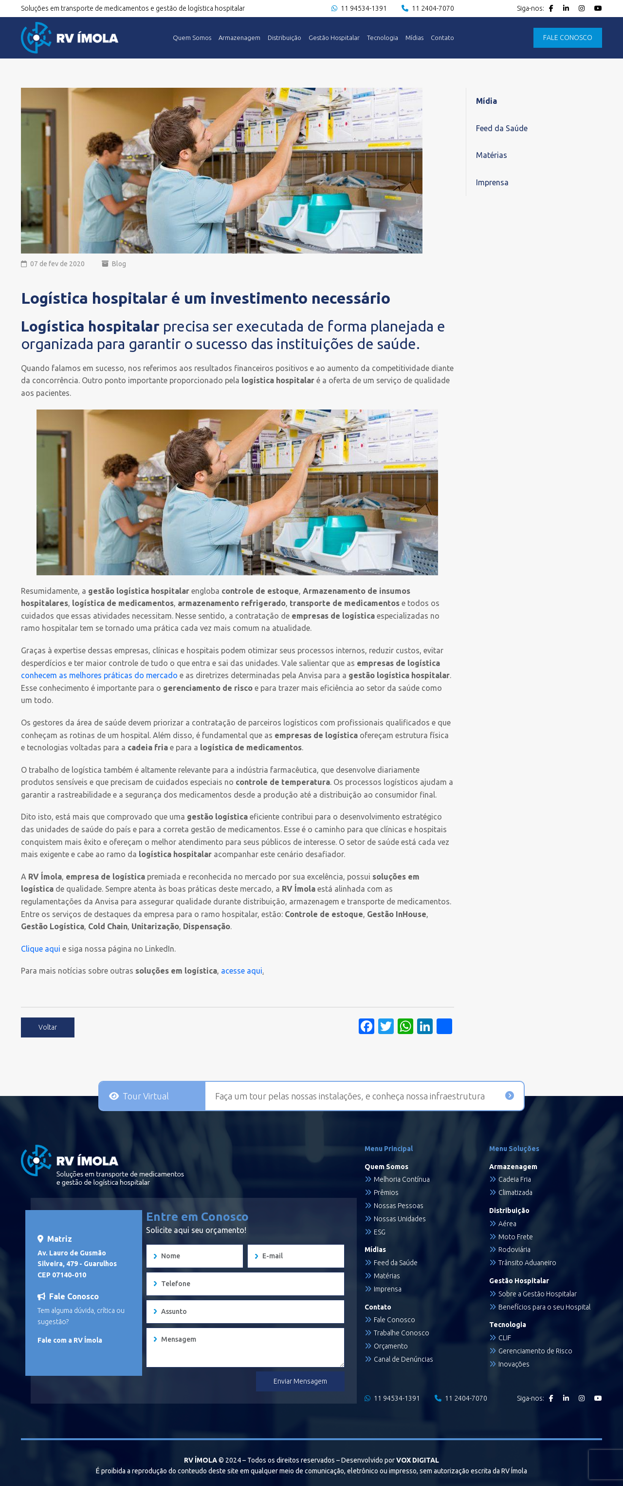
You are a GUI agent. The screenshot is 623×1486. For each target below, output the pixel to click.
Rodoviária (514, 1249)
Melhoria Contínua (402, 1179)
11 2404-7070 (428, 8)
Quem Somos (192, 38)
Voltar (47, 1027)
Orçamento (391, 1346)
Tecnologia (382, 38)
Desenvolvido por (390, 1460)
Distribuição (284, 38)
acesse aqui (240, 970)
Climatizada (515, 1192)
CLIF (504, 1338)
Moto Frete (515, 1237)
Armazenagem (239, 38)
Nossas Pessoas (398, 1206)
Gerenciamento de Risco (535, 1351)
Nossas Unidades (400, 1219)
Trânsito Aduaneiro (527, 1263)
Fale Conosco (394, 1320)
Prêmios (386, 1192)
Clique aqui (40, 948)
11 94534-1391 (359, 8)
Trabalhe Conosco (401, 1333)
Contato (442, 38)
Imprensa (492, 182)
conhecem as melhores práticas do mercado (99, 675)
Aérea (507, 1224)
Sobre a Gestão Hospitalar (537, 1294)
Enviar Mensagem (300, 1381)
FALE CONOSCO (567, 37)
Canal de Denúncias (403, 1359)
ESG (379, 1232)
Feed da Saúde (502, 128)
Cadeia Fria (514, 1179)
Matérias (491, 155)
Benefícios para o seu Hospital (544, 1307)
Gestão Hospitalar (334, 38)
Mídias (414, 38)
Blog (119, 264)
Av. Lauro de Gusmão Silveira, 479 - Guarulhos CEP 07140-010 (77, 1264)
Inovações (514, 1364)
